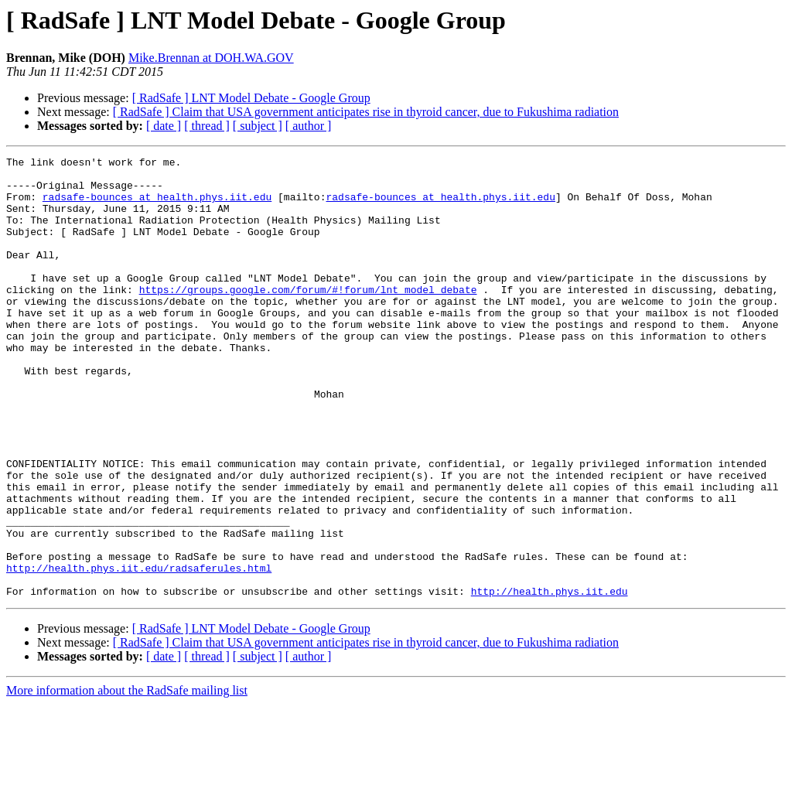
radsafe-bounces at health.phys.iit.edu (157, 206)
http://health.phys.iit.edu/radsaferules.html (138, 651)
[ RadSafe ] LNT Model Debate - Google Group (251, 97)
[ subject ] (257, 125)
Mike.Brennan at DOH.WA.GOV (211, 57)
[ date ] (163, 125)
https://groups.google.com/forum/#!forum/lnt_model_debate (308, 317)
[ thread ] (207, 125)
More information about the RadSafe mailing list (127, 778)
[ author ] (308, 125)
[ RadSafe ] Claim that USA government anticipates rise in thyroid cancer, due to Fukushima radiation (366, 111)
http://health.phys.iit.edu (549, 679)
